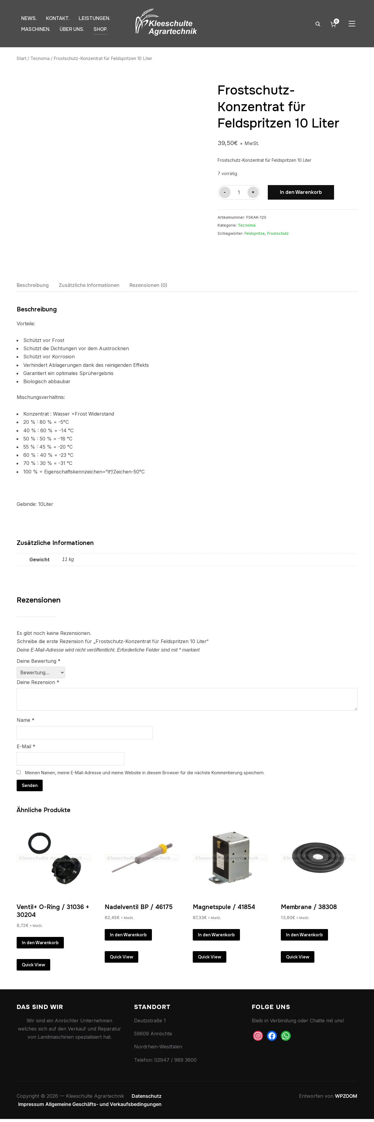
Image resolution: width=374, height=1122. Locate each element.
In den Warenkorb (301, 192)
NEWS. (29, 18)
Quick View (33, 966)
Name (25, 720)
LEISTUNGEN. (94, 18)
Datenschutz (147, 1099)
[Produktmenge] (239, 192)
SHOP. (101, 29)
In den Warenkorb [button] (40, 943)
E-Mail (26, 746)
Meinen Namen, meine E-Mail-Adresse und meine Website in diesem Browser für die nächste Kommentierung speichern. (144, 772)
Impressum (31, 1107)
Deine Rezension (38, 682)
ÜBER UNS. (72, 29)
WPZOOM (346, 1099)
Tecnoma (40, 58)
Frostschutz (278, 233)
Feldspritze (254, 233)
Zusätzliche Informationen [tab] (89, 285)
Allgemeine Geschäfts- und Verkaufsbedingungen (103, 1107)
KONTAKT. (58, 18)
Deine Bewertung (39, 661)
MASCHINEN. (36, 29)
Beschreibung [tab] (33, 285)
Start (21, 58)
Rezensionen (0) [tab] (148, 285)
